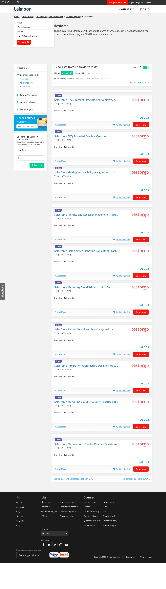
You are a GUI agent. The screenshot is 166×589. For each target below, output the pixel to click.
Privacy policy (130, 557)
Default (140, 82)
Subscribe (37, 165)
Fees (90, 73)
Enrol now (141, 125)
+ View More (25, 86)
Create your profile (68, 511)
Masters (87, 506)
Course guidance (91, 516)
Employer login (66, 516)
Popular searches (67, 502)
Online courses (109, 502)
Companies (45, 506)
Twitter (49, 544)
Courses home (90, 502)
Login (131, 2)
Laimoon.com (115, 557)
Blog (18, 525)
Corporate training (91, 511)
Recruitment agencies (69, 506)
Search (23, 42)
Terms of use (146, 557)
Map (97, 73)
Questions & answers (92, 520)
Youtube (66, 544)
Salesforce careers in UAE (136, 478)
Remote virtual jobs (49, 511)
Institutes (67, 73)
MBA (105, 506)
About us (20, 507)
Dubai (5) (24, 79)
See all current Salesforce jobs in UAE (73, 478)
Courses (126, 9)
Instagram (60, 544)
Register (139, 2)
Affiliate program (110, 525)
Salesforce (59, 25)
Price (147, 82)
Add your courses (117, 2)
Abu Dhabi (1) (26, 82)
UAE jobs (44, 516)
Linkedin (54, 544)
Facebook (43, 544)
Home (19, 502)
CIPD (105, 511)
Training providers (29, 555)
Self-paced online (83, 78)
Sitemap (19, 516)
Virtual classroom (99, 78)
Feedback (3, 291)
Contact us (20, 521)
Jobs (144, 9)
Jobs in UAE (45, 502)
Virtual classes (89, 525)
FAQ (18, 511)
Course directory (110, 520)
